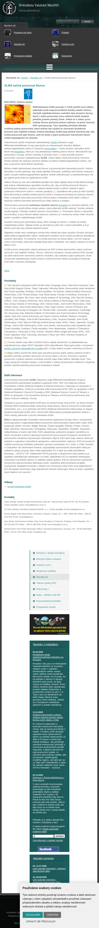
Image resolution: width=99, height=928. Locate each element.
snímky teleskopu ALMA (19, 486)
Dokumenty (66, 56)
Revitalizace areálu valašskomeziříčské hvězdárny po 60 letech (48, 657)
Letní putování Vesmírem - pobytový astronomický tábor (49, 869)
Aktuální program (43, 858)
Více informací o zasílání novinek (48, 840)
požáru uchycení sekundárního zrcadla (23, 348)
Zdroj (6, 270)
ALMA (54, 142)
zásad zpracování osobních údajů (46, 830)
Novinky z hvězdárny (45, 644)
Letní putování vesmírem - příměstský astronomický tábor (47, 881)
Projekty (65, 32)
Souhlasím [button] (33, 914)
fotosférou (20, 151)
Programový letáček (23, 56)
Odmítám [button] (52, 914)
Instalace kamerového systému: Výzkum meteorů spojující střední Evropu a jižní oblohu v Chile (48, 717)
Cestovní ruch (67, 44)
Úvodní (24, 78)
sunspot (63, 205)
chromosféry (50, 148)
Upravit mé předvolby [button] (41, 921)
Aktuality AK (19, 44)
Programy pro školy (23, 32)
